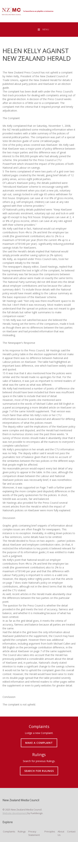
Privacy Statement (34, 833)
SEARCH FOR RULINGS (39, 768)
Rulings (22, 831)
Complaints (9, 831)
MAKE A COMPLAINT (39, 739)
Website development (15, 813)
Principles (49, 831)
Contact (71, 831)
